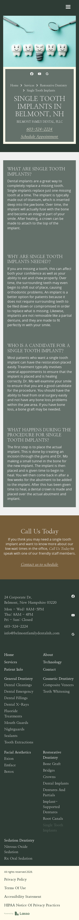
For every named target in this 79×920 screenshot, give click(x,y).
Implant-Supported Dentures (51, 806)
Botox (9, 771)
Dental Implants (56, 783)
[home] (32, 10)
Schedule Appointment (39, 137)
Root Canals (53, 818)
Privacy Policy (15, 879)
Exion (9, 758)
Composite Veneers (58, 685)
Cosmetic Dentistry (58, 678)
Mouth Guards (16, 723)
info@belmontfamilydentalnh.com (31, 633)
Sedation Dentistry (19, 840)
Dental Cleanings (18, 685)
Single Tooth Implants (53, 827)
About (48, 655)
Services (29, 85)
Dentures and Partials (54, 792)
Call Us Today (59, 549)
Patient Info (13, 669)
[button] (68, 7)
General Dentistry (18, 678)
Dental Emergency (18, 691)
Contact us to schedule (39, 565)
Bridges (49, 770)
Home (14, 85)
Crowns (49, 777)
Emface (10, 765)
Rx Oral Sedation (18, 858)
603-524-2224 (39, 129)
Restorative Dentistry (53, 85)
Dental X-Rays (16, 704)
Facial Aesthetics (17, 752)
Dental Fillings (16, 698)
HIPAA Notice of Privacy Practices (32, 905)
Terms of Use (15, 888)
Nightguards (14, 729)
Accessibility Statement (22, 896)
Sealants (10, 736)
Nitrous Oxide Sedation (16, 849)
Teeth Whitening (56, 691)
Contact (49, 669)
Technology (52, 662)
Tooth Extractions (18, 742)
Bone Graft (52, 764)
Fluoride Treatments (13, 713)
